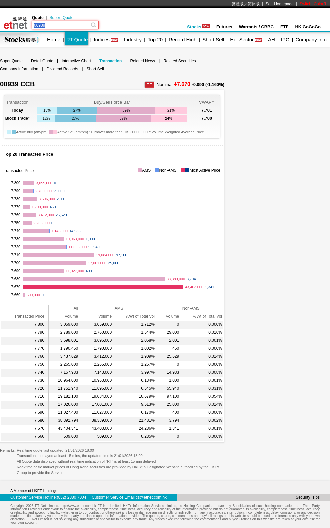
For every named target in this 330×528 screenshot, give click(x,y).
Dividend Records (62, 69)
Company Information (19, 69)
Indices (102, 39)
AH (271, 39)
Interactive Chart (76, 61)
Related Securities (179, 61)
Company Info (310, 39)
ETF (284, 26)
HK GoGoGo (308, 26)
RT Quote (77, 39)
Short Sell (213, 39)
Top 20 (155, 39)
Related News (142, 61)
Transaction (110, 61)
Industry (133, 39)
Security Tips (308, 497)
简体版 (254, 4)
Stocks (198, 26)
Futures (224, 26)
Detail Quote (42, 61)
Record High (182, 39)
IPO (285, 39)
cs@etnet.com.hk (151, 497)
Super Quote (61, 17)
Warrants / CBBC (256, 26)
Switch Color (313, 4)
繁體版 (238, 4)
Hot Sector (242, 39)
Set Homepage (280, 4)
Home (53, 39)
